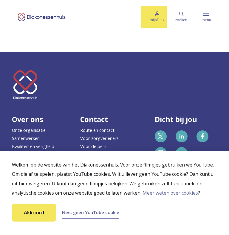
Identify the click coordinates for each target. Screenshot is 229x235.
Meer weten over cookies (170, 193)
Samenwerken (26, 138)
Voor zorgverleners (99, 138)
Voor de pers (93, 146)
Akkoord (34, 212)
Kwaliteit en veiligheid (33, 146)
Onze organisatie (29, 130)
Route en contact (97, 130)
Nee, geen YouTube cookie (90, 212)
